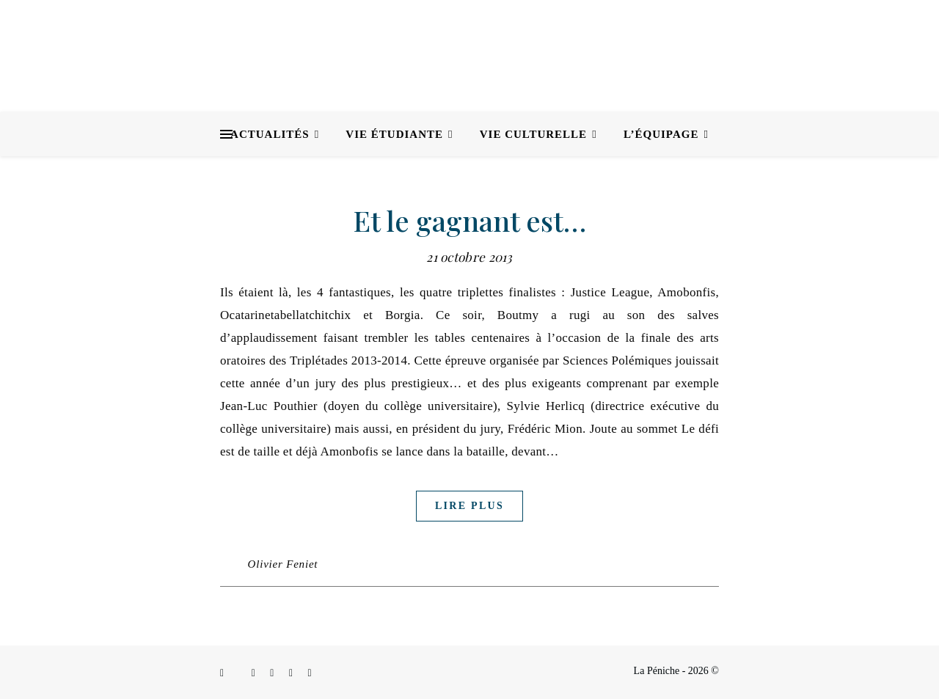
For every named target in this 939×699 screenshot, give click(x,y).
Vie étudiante (394, 134)
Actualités (270, 134)
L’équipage (661, 134)
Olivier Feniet (283, 564)
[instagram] (255, 672)
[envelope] (292, 672)
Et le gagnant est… (470, 220)
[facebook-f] (223, 672)
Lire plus (469, 505)
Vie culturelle (533, 134)
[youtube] (310, 672)
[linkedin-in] (273, 672)
